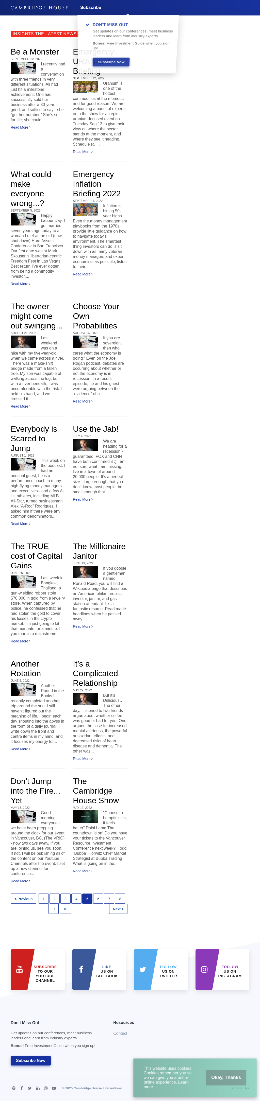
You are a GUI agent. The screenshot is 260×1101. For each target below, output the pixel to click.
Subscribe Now (30, 1060)
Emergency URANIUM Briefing (93, 61)
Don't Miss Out (56, 1036)
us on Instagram (230, 971)
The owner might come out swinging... (37, 316)
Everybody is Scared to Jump (34, 438)
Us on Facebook (107, 971)
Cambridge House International (98, 1088)
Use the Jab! (96, 428)
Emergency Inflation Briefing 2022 (97, 184)
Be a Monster (35, 51)
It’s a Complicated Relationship (95, 673)
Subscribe (90, 7)
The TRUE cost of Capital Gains (36, 556)
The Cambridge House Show (96, 791)
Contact (120, 1033)
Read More (20, 127)
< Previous (23, 899)
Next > (118, 909)
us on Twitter (168, 971)
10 (65, 909)
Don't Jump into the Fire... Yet (35, 791)
